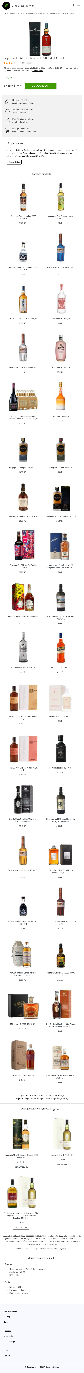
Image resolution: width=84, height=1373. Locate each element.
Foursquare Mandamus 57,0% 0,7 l (23, 516)
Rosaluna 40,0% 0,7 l (61, 319)
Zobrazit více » (37, 71)
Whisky (65, 1099)
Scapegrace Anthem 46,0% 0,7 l (60, 468)
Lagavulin (7, 71)
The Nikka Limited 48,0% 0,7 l (60, 768)
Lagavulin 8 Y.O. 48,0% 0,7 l (62, 1155)
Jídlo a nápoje (20, 14)
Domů (6, 14)
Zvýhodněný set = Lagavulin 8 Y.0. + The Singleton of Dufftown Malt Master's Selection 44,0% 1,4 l (21, 1215)
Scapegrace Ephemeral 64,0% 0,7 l (61, 516)
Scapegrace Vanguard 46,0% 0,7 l (23, 468)
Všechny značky (10, 1311)
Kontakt (7, 1356)
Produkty (12, 14)
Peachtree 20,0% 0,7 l (61, 416)
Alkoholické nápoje (38, 14)
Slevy (6, 1322)
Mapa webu (8, 1336)
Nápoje (28, 14)
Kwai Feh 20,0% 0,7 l (61, 368)
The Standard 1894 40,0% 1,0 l (23, 668)
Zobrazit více (14, 162)
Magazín (7, 1331)
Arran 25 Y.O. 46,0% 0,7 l (23, 1075)
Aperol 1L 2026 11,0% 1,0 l (60, 668)
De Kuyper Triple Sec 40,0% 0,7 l (23, 368)
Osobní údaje (9, 1342)
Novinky (7, 1317)
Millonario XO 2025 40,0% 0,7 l (23, 1024)
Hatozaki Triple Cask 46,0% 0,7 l (23, 319)
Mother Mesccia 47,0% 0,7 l (60, 717)
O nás (6, 1350)
